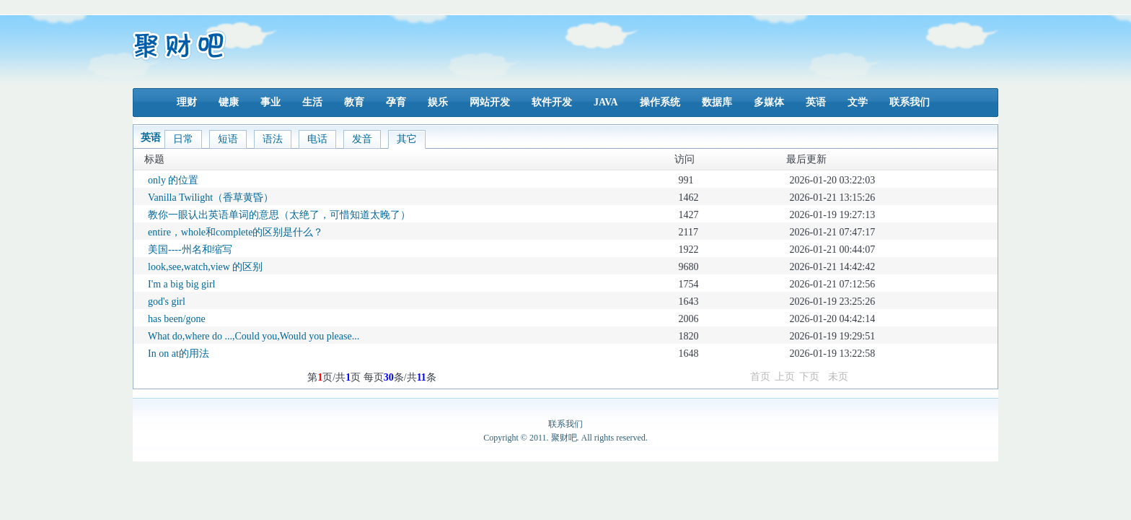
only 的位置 (173, 180)
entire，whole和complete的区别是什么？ (235, 232)
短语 (228, 139)
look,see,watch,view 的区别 (205, 266)
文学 (858, 102)
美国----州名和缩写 (190, 249)
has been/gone (177, 318)
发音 (362, 139)
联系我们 (909, 102)
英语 (816, 102)
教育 (354, 102)
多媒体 (769, 102)
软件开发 (552, 102)
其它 (407, 139)
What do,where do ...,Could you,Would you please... (253, 336)
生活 (312, 102)
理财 (187, 102)
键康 (229, 102)
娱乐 (438, 102)
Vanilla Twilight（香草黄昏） (210, 197)
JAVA (606, 102)
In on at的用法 (178, 353)
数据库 (717, 102)
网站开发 (490, 102)
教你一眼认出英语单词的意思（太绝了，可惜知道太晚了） (279, 214)
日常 (183, 139)
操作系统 (660, 102)
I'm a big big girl (182, 284)
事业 (270, 102)
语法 (273, 139)
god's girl (166, 301)
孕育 (396, 102)
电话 (317, 139)
